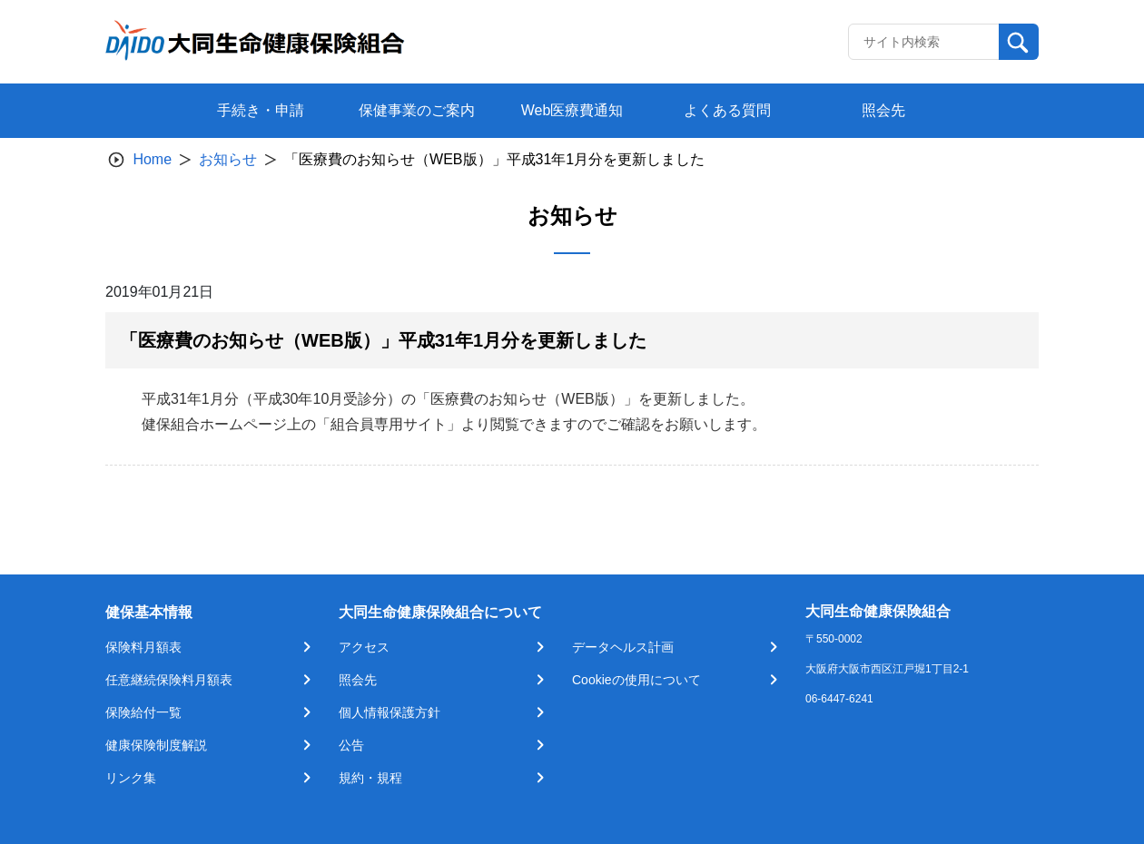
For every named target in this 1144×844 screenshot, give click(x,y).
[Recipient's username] (924, 42)
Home (152, 159)
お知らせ (228, 159)
